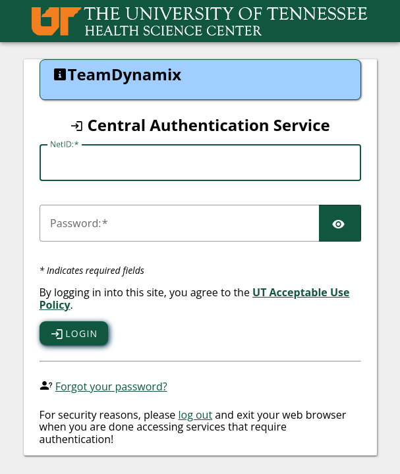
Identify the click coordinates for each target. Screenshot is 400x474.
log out (195, 415)
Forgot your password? (111, 386)
